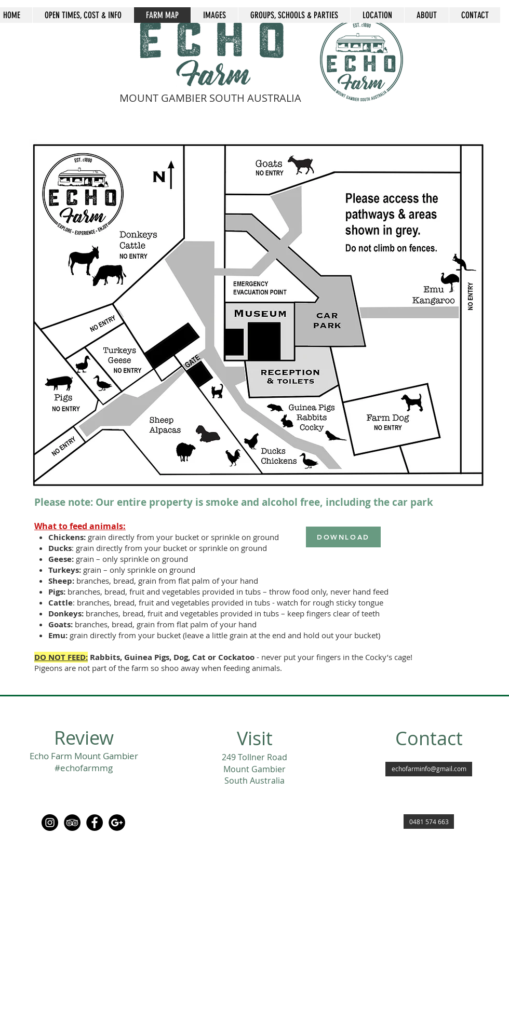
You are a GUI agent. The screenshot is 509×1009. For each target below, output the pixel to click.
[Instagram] (50, 822)
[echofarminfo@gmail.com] (428, 769)
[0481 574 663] (429, 821)
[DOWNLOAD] (343, 537)
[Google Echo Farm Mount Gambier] (117, 822)
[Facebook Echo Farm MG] (94, 822)
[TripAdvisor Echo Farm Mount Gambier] (72, 822)
